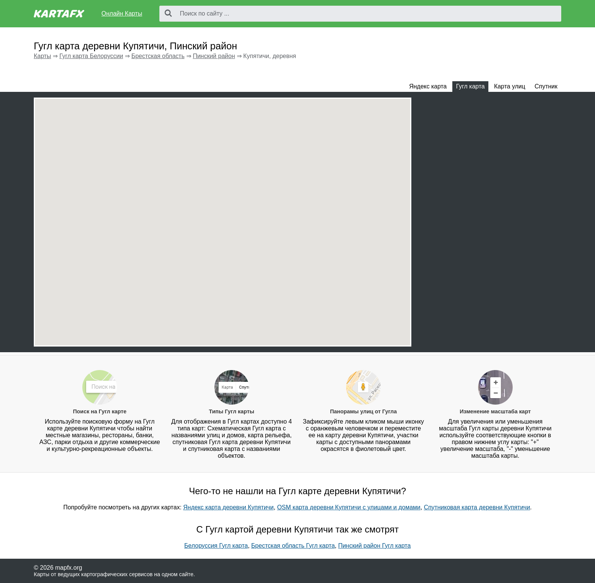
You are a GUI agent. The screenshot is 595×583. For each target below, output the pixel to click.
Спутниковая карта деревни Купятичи (477, 507)
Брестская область (157, 56)
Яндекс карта (428, 86)
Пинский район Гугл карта (374, 545)
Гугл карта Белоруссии (91, 56)
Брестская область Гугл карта (293, 545)
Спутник (546, 86)
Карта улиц (509, 86)
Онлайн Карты (121, 13)
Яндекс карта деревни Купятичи (228, 507)
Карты (42, 56)
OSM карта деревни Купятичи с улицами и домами (348, 507)
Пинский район (214, 56)
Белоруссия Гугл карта (216, 545)
